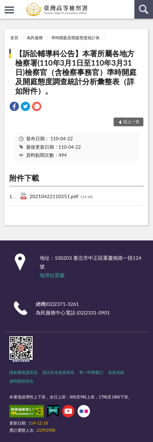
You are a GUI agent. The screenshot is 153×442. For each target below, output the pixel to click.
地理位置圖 (52, 275)
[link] (14, 107)
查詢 (143, 9)
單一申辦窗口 (91, 372)
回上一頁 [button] (131, 121)
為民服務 (35, 37)
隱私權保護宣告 (23, 372)
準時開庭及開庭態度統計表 (75, 37)
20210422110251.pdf (60, 196)
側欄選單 (9, 10)
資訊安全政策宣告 (58, 372)
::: (5, 4)
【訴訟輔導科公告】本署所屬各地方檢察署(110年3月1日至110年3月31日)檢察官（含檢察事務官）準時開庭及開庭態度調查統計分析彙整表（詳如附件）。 (76, 72)
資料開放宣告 (21, 381)
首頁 (14, 37)
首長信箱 (116, 372)
